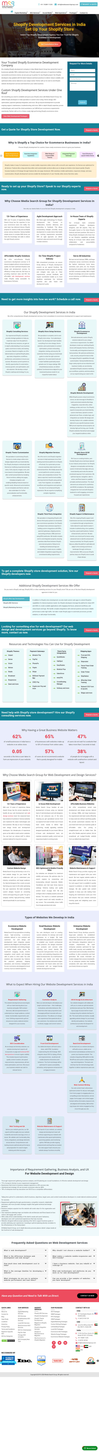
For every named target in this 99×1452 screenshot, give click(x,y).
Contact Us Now (87, 1296)
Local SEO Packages (57, 1329)
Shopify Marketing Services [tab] (12, 607)
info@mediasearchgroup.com (68, 4)
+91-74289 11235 (46, 4)
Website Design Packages (58, 1334)
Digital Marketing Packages (59, 1321)
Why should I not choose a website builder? (71, 1250)
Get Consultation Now (49, 44)
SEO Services (34, 13)
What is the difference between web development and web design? (19, 1257)
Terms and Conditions (8, 1329)
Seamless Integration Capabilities (30, 154)
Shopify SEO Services (41, 1313)
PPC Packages (55, 1316)
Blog (2, 1316)
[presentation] (84, 95)
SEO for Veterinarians (24, 1330)
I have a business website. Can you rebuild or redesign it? (72, 1264)
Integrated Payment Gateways (69, 154)
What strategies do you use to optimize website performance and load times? (21, 1279)
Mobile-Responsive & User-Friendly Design (12, 154)
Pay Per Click (22, 1332)
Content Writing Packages (59, 1324)
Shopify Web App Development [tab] (13, 598)
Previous (1, 156)
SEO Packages (55, 1311)
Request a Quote (89, 4)
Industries (4, 1324)
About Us (4, 1311)
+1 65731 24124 (83, 1340)
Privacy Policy (5, 1326)
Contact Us (84, 13)
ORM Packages (55, 1319)
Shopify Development (41, 1316)
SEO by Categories (7, 1336)
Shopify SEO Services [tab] (10, 603)
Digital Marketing (21, 13)
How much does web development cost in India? (21, 1264)
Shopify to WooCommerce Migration (39, 1333)
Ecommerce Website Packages (60, 1336)
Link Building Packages (58, 1326)
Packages (73, 13)
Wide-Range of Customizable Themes (49, 155)
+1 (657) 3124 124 (83, 1318)
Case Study (4, 1319)
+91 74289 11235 (83, 1338)
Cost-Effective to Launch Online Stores (87, 154)
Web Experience (60, 13)
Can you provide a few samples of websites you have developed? (71, 1279)
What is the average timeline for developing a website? (23, 1272)
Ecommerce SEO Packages (59, 1331)
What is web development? (15, 1250)
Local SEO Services (23, 1323)
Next (98, 156)
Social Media (47, 13)
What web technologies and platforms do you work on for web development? (72, 1272)
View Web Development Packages (15, 116)
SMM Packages (55, 1314)
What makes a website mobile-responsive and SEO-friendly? (72, 1257)
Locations (4, 1321)
